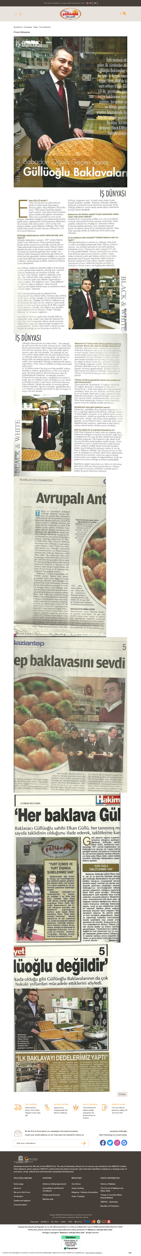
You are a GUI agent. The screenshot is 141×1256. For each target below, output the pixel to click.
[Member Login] (121, 14)
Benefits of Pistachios (110, 1206)
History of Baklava (108, 1184)
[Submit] (84, 1143)
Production (18, 1197)
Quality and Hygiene (22, 1201)
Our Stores (76, 1184)
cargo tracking (78, 1189)
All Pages (122, 1094)
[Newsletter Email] (51, 1143)
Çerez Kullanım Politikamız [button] (93, 1253)
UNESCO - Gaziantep (109, 1202)
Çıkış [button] (130, 1253)
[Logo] (70, 14)
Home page (18, 1184)
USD (95, 3)
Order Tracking (78, 1197)
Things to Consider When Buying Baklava (111, 1196)
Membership (48, 1200)
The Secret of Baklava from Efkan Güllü (112, 1190)
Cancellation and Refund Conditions (53, 1190)
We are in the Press (22, 1193)
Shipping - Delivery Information (85, 1193)
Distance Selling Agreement (54, 1184)
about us (17, 1189)
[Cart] (125, 14)
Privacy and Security (51, 1195)
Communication (20, 1205)
